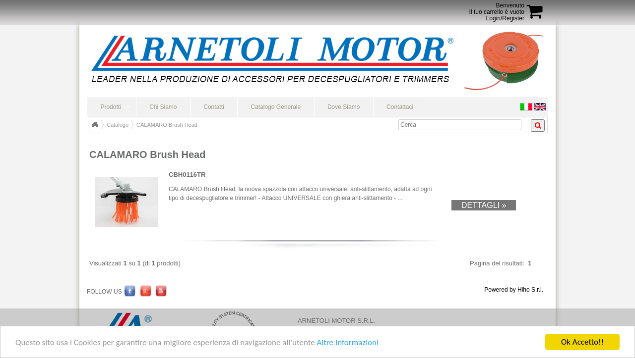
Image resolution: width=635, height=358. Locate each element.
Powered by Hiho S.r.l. (513, 289)
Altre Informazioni (347, 343)
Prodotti (110, 106)
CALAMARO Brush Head (166, 125)
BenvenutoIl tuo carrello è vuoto (496, 8)
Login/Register (505, 18)
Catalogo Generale (276, 106)
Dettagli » (483, 205)
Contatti (213, 106)
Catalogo (117, 125)
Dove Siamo (343, 106)
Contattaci (399, 106)
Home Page (95, 125)
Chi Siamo (163, 106)
